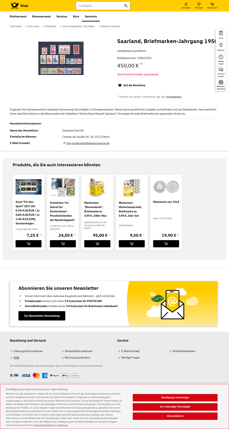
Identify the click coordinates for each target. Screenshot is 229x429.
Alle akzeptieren (175, 419)
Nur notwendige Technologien (175, 410)
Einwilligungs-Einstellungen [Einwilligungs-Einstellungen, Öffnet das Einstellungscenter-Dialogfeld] (175, 400)
